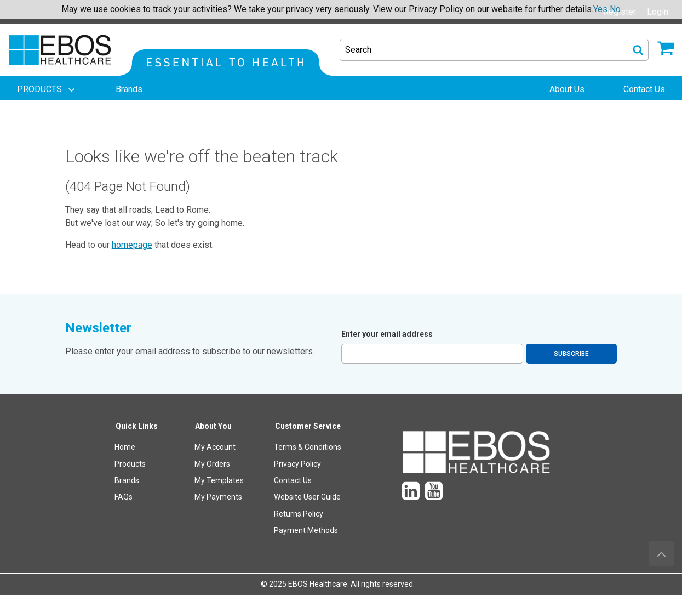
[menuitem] (47, 89)
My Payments (218, 496)
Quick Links (137, 426)
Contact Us (293, 480)
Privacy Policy (297, 464)
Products (130, 464)
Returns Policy (298, 513)
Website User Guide (307, 496)
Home (124, 447)
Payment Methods (306, 530)
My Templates (219, 480)
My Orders (212, 464)
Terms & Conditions (307, 447)
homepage (132, 245)
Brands (126, 480)
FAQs (123, 496)
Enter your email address (387, 334)
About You (213, 426)
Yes (600, 9)
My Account (215, 447)
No (615, 9)
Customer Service (308, 426)
